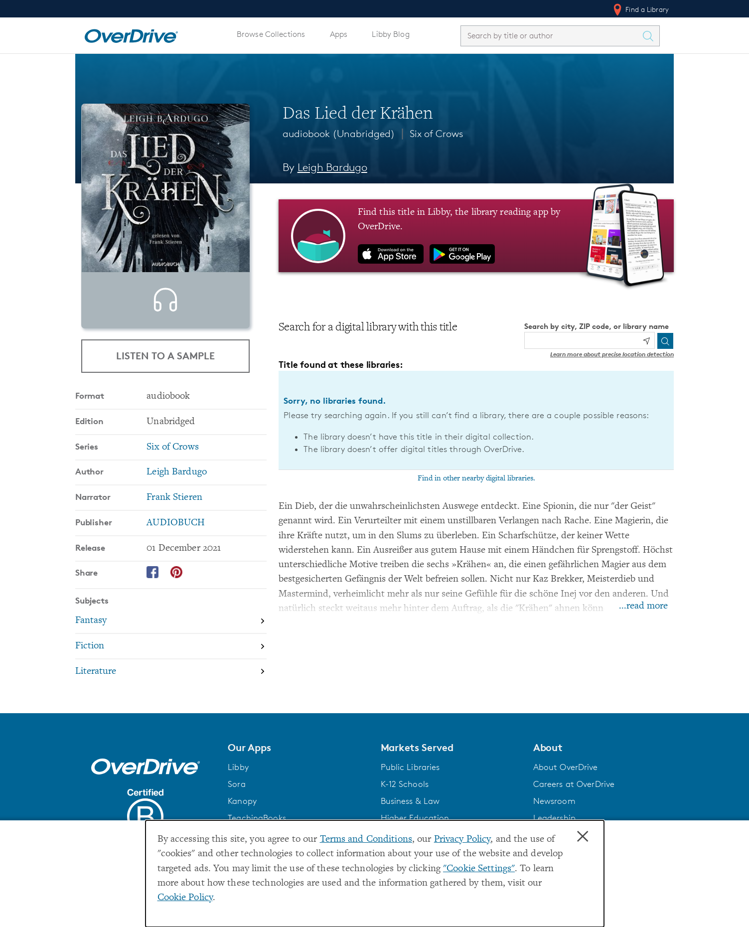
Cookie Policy (185, 898)
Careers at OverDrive (573, 798)
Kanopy (242, 815)
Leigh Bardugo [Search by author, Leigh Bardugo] (332, 167)
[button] (298, 762)
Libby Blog (390, 34)
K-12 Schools (405, 798)
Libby (238, 781)
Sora (237, 798)
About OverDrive (565, 781)
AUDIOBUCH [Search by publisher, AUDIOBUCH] (176, 540)
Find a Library (640, 9)
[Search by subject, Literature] (171, 689)
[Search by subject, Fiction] (171, 664)
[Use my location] (646, 341)
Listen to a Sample (165, 355)
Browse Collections (271, 34)
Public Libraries (410, 781)
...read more (643, 606)
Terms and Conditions (366, 839)
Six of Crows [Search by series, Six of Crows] (172, 464)
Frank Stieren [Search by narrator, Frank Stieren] (174, 515)
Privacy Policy (462, 839)
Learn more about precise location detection (612, 354)
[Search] (665, 341)
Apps (339, 34)
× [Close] (582, 836)
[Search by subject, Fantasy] (171, 638)
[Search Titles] (650, 36)
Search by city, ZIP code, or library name (596, 326)
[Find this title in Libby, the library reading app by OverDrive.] (476, 235)
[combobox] (551, 35)
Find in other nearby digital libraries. (476, 478)
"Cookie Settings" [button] (479, 869)
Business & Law (410, 815)
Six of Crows (436, 134)
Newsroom (554, 815)
